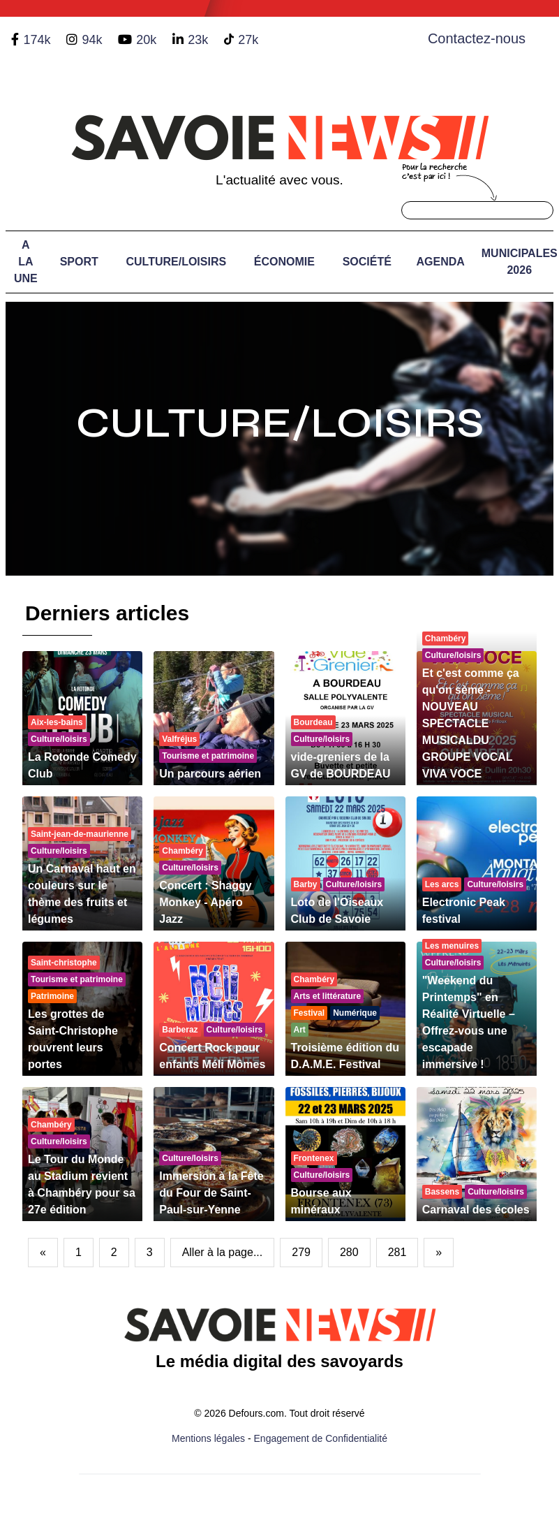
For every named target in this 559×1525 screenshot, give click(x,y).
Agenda (441, 262)
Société (367, 262)
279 (301, 1252)
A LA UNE (26, 261)
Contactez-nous (477, 38)
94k (92, 40)
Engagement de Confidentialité (320, 1438)
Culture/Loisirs (176, 262)
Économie (284, 262)
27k (248, 40)
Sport (79, 262)
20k (146, 40)
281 (397, 1252)
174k (36, 40)
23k (198, 40)
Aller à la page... (222, 1252)
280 (349, 1252)
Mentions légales (208, 1438)
